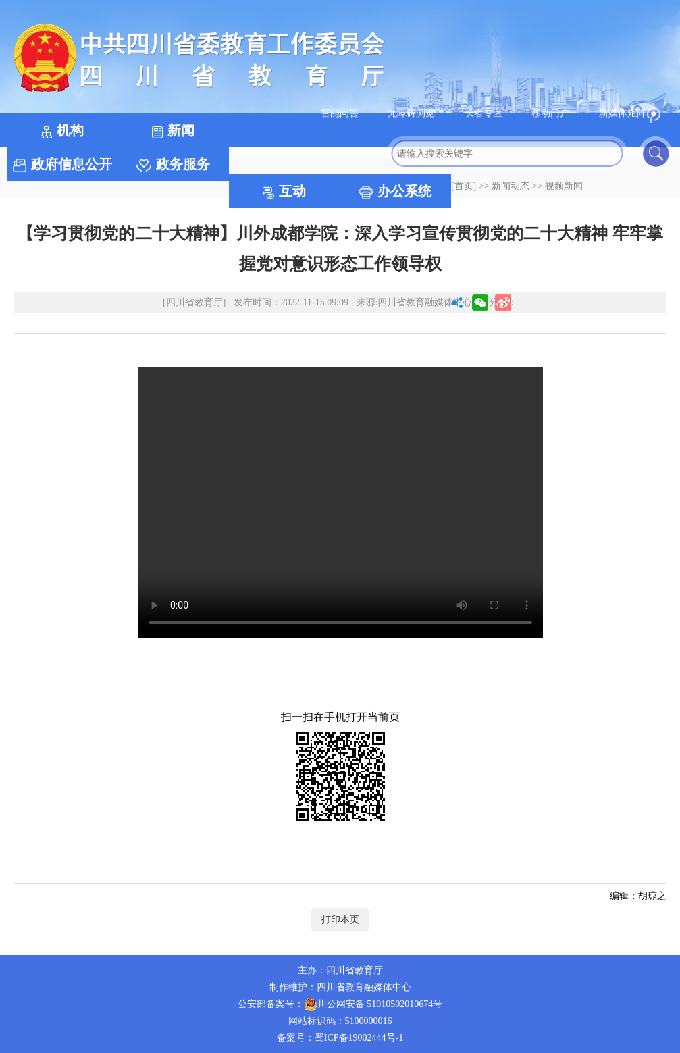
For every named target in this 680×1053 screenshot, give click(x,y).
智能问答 (341, 113)
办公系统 (395, 191)
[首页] (463, 186)
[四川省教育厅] (194, 302)
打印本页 (340, 920)
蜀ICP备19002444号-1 (359, 1038)
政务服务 (173, 164)
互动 (284, 191)
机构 (62, 130)
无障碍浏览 (411, 113)
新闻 (173, 130)
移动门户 (550, 113)
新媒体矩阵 (626, 113)
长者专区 (485, 113)
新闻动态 (510, 186)
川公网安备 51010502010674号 (373, 1004)
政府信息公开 (62, 164)
